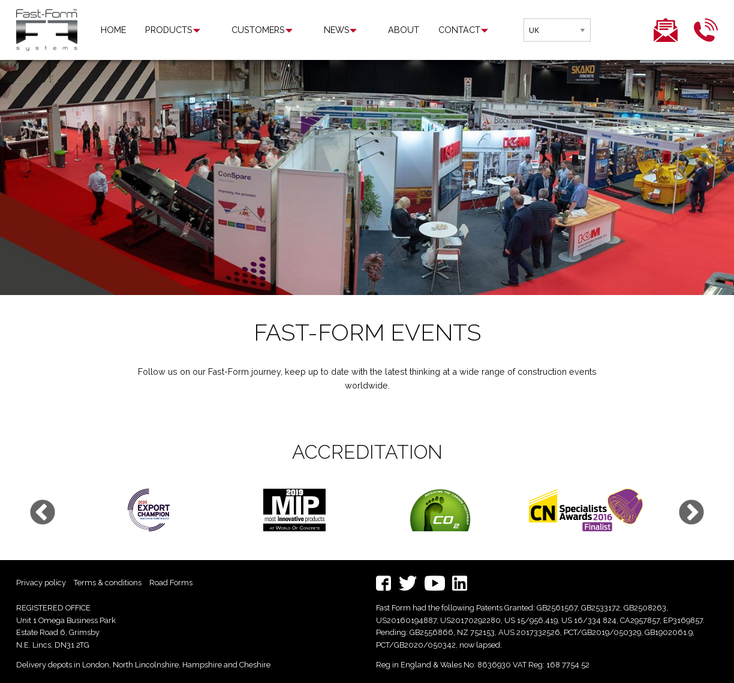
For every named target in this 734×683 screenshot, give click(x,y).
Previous (42, 513)
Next (691, 513)
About (359, 30)
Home (113, 30)
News (307, 30)
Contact (415, 30)
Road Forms (170, 582)
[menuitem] (113, 30)
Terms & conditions (108, 582)
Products (168, 30)
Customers (243, 30)
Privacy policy (41, 582)
